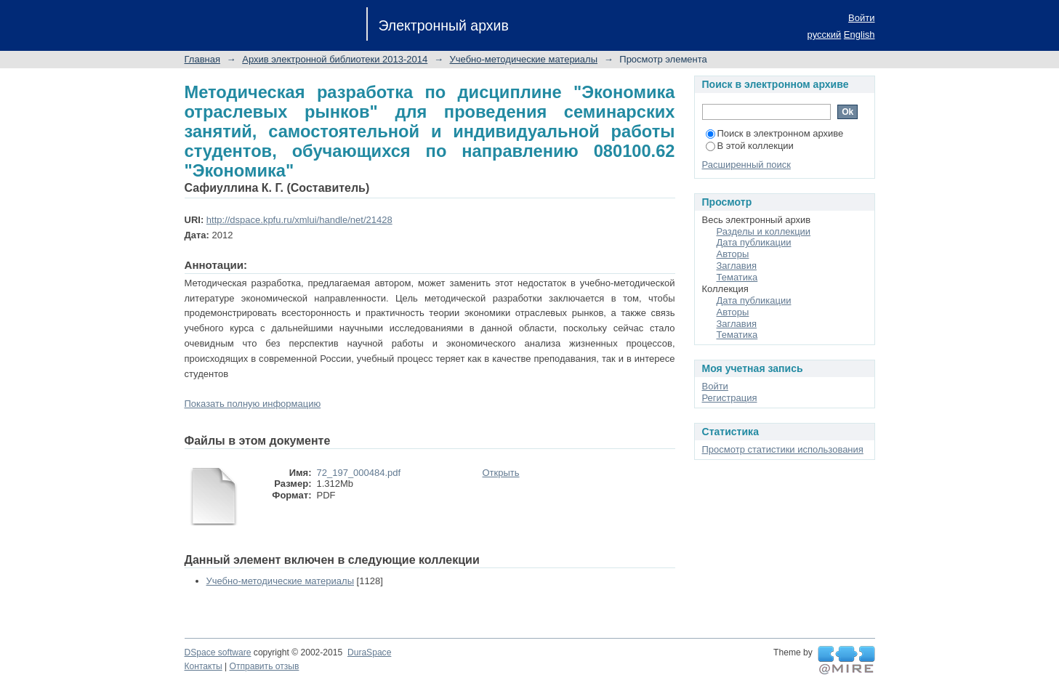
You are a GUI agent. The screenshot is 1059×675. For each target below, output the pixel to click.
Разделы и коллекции (764, 231)
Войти (861, 17)
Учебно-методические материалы (524, 59)
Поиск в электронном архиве (775, 133)
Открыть (501, 472)
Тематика (737, 277)
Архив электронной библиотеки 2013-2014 (334, 59)
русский (825, 34)
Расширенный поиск (746, 164)
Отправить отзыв (264, 666)
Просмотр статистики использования (782, 449)
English (859, 34)
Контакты (203, 666)
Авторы (733, 253)
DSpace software (218, 652)
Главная (202, 59)
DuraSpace (369, 652)
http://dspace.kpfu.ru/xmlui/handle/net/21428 (299, 219)
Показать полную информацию (253, 403)
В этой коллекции (750, 145)
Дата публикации (754, 242)
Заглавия (737, 265)
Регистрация (729, 397)
